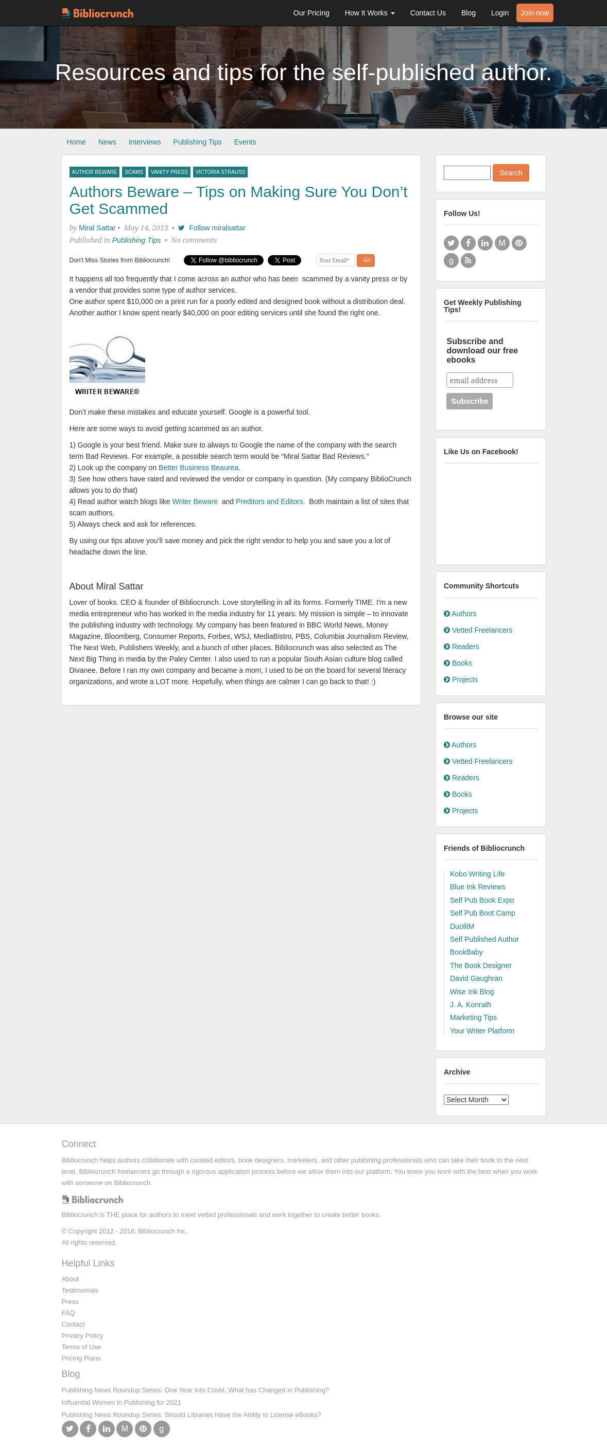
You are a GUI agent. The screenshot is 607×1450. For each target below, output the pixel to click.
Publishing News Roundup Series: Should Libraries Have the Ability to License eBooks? (191, 1415)
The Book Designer (481, 965)
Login (500, 13)
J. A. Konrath (470, 1004)
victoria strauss (221, 172)
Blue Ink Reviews (477, 887)
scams (134, 172)
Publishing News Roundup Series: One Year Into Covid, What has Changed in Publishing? (195, 1390)
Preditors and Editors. (271, 501)
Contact (73, 1324)
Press (70, 1301)
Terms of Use (81, 1347)
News (107, 142)
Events (245, 142)
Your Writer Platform (482, 1031)
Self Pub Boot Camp (482, 913)
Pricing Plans (81, 1358)
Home (76, 142)
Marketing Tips (473, 1017)
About (70, 1279)
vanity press (169, 172)
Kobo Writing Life (477, 874)
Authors (460, 614)
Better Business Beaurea (198, 467)
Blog (468, 13)
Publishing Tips (198, 142)
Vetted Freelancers (478, 630)
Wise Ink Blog (472, 992)
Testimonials (80, 1290)
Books (458, 663)
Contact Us (428, 13)
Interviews (145, 142)
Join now (535, 13)
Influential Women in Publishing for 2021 (121, 1402)
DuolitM (462, 926)
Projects (461, 679)
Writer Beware (197, 501)
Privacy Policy (82, 1335)
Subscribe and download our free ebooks (482, 350)
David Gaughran (476, 978)
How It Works (370, 13)
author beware (94, 172)
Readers (461, 646)
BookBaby (466, 952)
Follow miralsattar (211, 228)
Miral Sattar (97, 228)
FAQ (68, 1313)
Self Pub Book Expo (482, 900)
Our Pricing (311, 13)
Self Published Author (484, 939)
